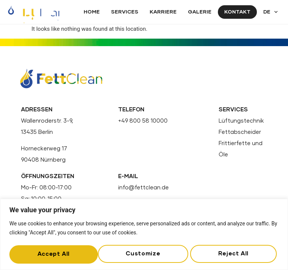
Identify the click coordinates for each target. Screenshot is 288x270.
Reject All (144, 253)
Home (92, 12)
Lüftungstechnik (241, 121)
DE (270, 12)
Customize (54, 253)
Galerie (200, 12)
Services (124, 12)
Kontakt (237, 12)
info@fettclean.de (143, 188)
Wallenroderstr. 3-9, (47, 121)
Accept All (234, 253)
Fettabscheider (240, 132)
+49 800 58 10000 (143, 121)
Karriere (163, 12)
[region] (144, 233)
